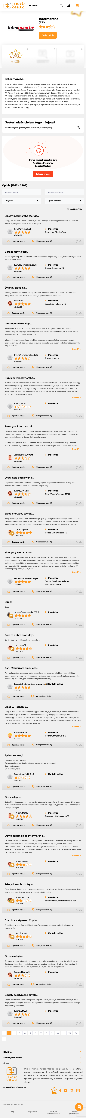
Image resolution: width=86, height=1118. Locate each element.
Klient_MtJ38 (22, 813)
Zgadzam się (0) (18, 241)
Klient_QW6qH (21, 491)
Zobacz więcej (43, 174)
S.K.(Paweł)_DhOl (22, 229)
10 (58, 1033)
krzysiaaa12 (21, 645)
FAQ (12, 1112)
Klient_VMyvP (20, 1011)
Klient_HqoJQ (22, 897)
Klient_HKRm (20, 403)
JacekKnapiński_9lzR (24, 774)
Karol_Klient (21, 933)
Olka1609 (18, 300)
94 (76, 1033)
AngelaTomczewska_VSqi (26, 612)
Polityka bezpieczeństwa (53, 1113)
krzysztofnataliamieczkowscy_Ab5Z (31, 684)
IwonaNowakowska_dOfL (26, 355)
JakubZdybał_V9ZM (23, 455)
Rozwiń (75, 349)
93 (69, 1033)
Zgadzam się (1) (18, 696)
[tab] (43, 1052)
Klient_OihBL (22, 861)
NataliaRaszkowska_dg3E (26, 578)
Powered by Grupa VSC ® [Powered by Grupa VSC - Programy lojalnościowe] (13, 1105)
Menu (36, 5)
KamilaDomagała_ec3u (25, 265)
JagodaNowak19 (22, 972)
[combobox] (21, 192)
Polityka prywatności (74, 1113)
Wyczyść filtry (76, 209)
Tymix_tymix (22, 529)
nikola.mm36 (20, 732)
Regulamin (32, 1112)
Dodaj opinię (48, 35)
